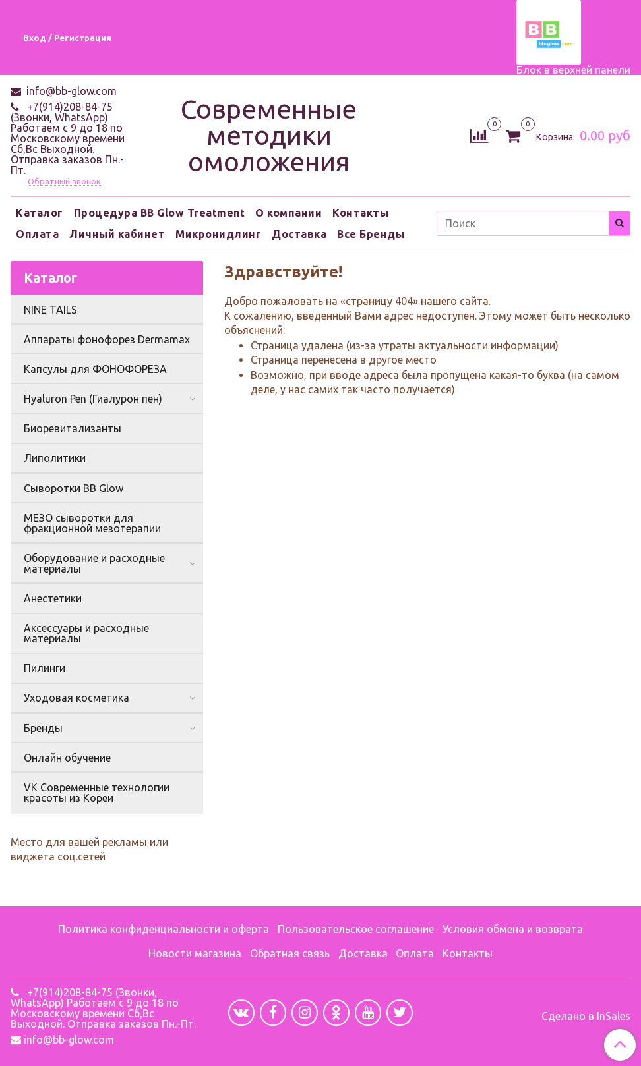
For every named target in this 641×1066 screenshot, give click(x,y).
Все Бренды (370, 234)
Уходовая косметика (76, 698)
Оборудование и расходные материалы (94, 563)
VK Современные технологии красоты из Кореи (96, 792)
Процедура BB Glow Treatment (159, 213)
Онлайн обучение (67, 758)
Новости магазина (194, 953)
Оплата (37, 234)
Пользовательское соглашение (356, 929)
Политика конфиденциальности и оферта (163, 929)
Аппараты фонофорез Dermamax (107, 339)
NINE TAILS (50, 310)
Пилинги (44, 668)
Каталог (39, 213)
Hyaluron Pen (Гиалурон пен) (93, 399)
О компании (288, 213)
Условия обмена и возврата (513, 929)
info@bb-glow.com (70, 91)
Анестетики (53, 598)
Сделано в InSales (585, 1016)
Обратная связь (290, 953)
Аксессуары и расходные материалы (86, 633)
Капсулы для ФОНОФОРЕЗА (95, 369)
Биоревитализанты (72, 428)
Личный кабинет (117, 234)
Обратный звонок (64, 181)
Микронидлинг (218, 234)
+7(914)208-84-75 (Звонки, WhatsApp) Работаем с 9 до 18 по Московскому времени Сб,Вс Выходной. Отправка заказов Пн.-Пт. (68, 138)
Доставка (299, 234)
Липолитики (55, 458)
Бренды (43, 728)
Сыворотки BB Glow (73, 488)
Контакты (360, 213)
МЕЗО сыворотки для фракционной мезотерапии (92, 523)
